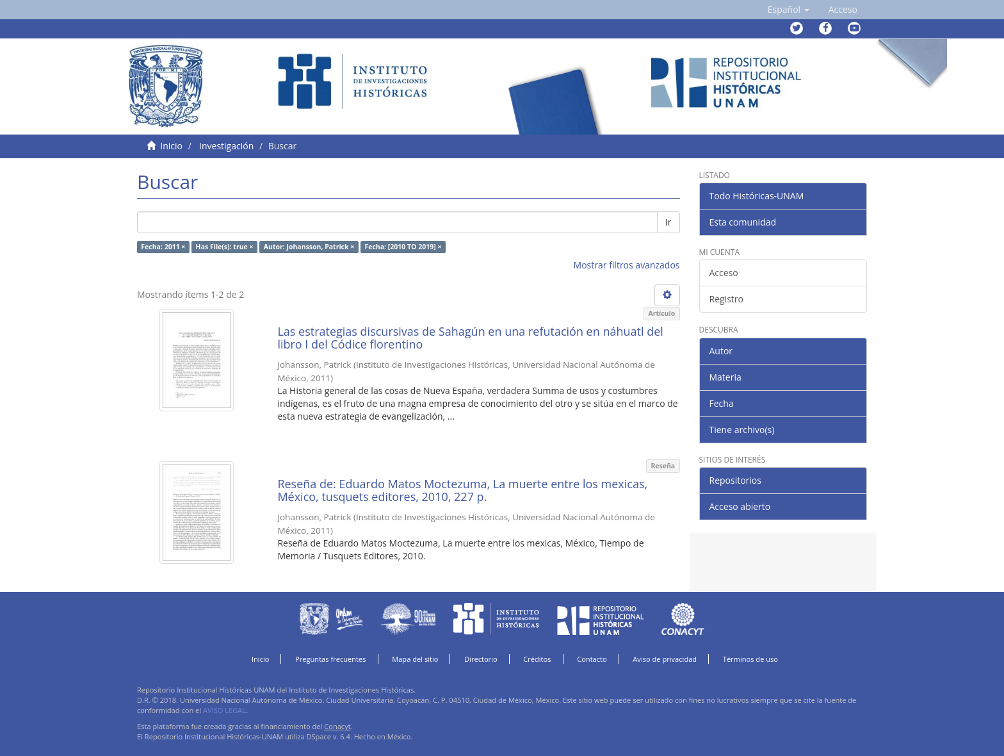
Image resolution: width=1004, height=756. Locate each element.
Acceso (723, 273)
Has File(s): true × (225, 246)
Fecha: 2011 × (163, 246)
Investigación (226, 146)
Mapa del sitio (415, 659)
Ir (668, 222)
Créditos (537, 659)
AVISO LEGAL (224, 710)
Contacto (592, 659)
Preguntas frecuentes (330, 659)
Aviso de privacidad (665, 659)
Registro (726, 299)
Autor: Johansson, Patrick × (309, 246)
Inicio (171, 146)
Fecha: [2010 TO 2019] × (402, 246)
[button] (788, 9)
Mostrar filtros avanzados (627, 265)
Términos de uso (750, 659)
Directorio (481, 659)
